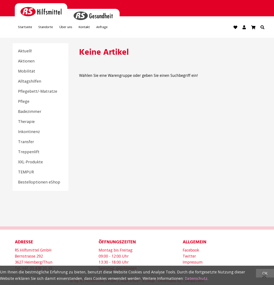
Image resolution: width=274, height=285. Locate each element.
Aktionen (26, 61)
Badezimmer (29, 112)
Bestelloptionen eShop (39, 182)
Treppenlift (28, 152)
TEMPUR (26, 172)
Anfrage (121, 28)
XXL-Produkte (30, 162)
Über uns (77, 28)
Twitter (189, 255)
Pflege (23, 102)
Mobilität (26, 71)
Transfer (26, 142)
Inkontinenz (29, 132)
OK (265, 273)
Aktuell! (25, 51)
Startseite (27, 28)
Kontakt (99, 28)
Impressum (193, 261)
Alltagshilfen (29, 81)
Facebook (191, 249)
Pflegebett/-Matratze (37, 91)
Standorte (52, 28)
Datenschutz (196, 278)
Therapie (26, 122)
